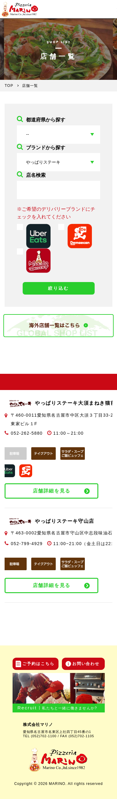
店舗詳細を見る (51, 490)
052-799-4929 (27, 543)
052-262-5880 (27, 433)
